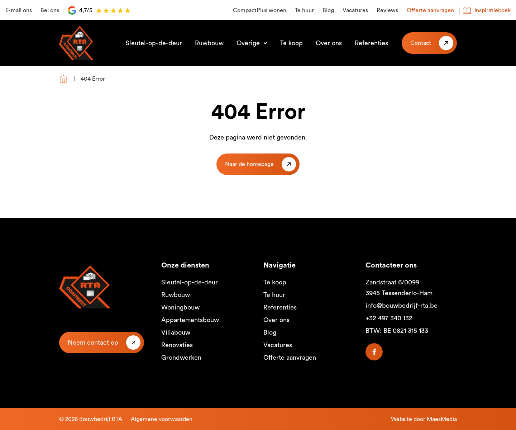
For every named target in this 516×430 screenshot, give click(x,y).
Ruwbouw (209, 43)
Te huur (304, 10)
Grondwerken (181, 357)
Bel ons (49, 10)
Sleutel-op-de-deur (153, 43)
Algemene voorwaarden (161, 419)
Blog (328, 10)
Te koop (291, 43)
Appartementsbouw (190, 320)
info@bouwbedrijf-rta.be (402, 305)
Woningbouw (180, 307)
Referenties (371, 43)
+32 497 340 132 (389, 318)
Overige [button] (249, 43)
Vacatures (355, 10)
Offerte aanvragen (430, 10)
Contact (420, 43)
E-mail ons (18, 10)
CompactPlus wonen (259, 10)
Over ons (329, 43)
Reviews (387, 10)
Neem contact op (93, 342)
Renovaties (177, 345)
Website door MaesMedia (424, 419)
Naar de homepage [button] (249, 164)
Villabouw (175, 332)
